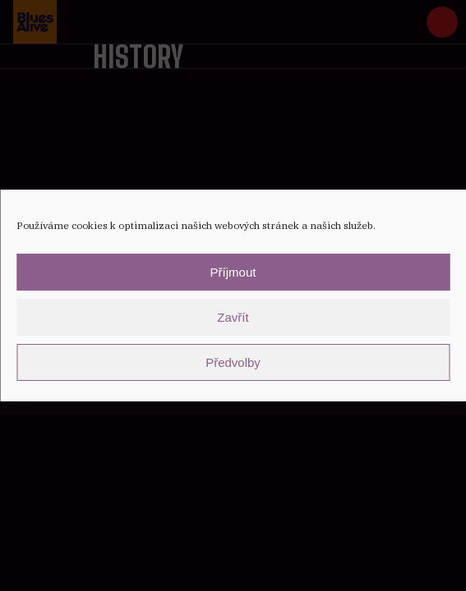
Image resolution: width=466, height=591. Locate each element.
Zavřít (232, 317)
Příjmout (233, 272)
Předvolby (233, 362)
